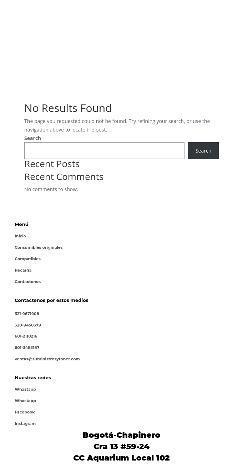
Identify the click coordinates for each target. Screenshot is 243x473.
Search (32, 138)
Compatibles (28, 258)
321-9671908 (27, 313)
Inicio (20, 235)
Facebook (25, 412)
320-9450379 (28, 325)
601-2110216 (26, 336)
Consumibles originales (38, 247)
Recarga (23, 270)
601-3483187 (27, 347)
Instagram (25, 423)
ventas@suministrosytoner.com (47, 358)
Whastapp (25, 389)
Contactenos (28, 281)
